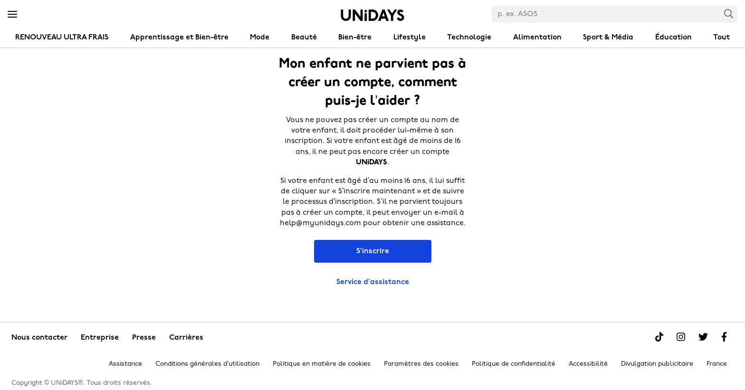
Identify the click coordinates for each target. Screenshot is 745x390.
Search (729, 13)
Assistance (125, 364)
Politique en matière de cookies (322, 364)
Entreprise (100, 338)
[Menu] (12, 14)
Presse (144, 338)
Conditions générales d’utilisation (207, 364)
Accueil (372, 15)
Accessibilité (588, 364)
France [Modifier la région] (717, 364)
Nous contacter (39, 338)
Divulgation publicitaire (657, 364)
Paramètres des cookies (421, 364)
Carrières (186, 338)
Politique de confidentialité (513, 364)
